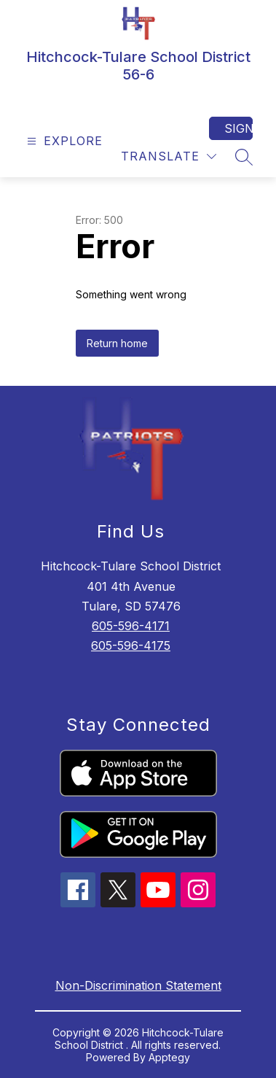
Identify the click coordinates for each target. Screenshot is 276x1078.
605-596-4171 (131, 626)
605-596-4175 (130, 645)
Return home (117, 343)
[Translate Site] (168, 156)
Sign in (238, 128)
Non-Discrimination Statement (138, 985)
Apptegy (169, 1057)
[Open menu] (63, 141)
